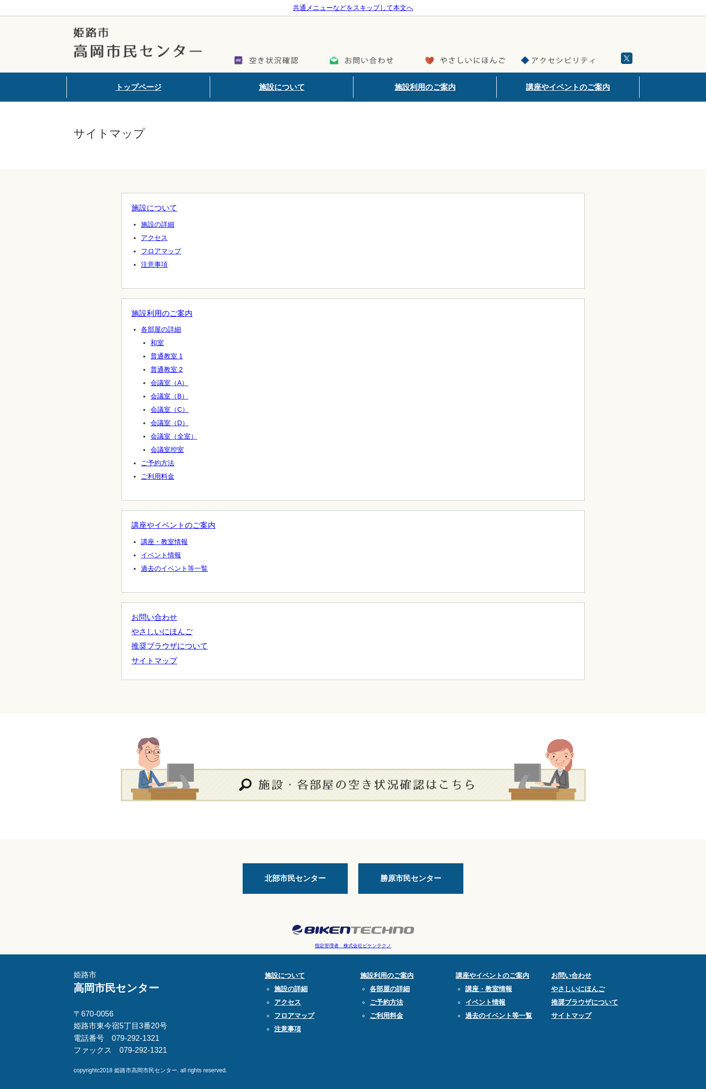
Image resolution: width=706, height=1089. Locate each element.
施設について (282, 87)
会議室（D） (169, 423)
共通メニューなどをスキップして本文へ (353, 7)
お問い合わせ (154, 617)
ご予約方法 (157, 463)
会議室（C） (169, 409)
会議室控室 (167, 449)
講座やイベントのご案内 (568, 87)
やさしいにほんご (162, 632)
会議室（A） (169, 383)
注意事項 (154, 264)
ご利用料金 (157, 476)
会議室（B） (169, 396)
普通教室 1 (166, 356)
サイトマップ (154, 661)
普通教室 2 (166, 369)
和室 (157, 342)
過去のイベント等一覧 (174, 568)
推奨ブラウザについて (169, 646)
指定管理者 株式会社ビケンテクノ (353, 945)
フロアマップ (161, 251)
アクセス (154, 237)
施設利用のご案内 (425, 87)
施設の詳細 (157, 224)
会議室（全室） (173, 436)
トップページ (138, 87)
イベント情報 (161, 555)
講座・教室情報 (164, 541)
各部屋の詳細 (161, 329)
